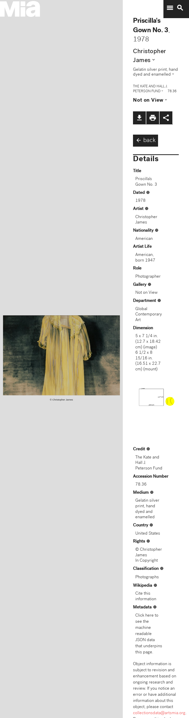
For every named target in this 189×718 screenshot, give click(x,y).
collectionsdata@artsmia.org (159, 713)
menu (170, 8)
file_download (139, 118)
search (180, 8)
